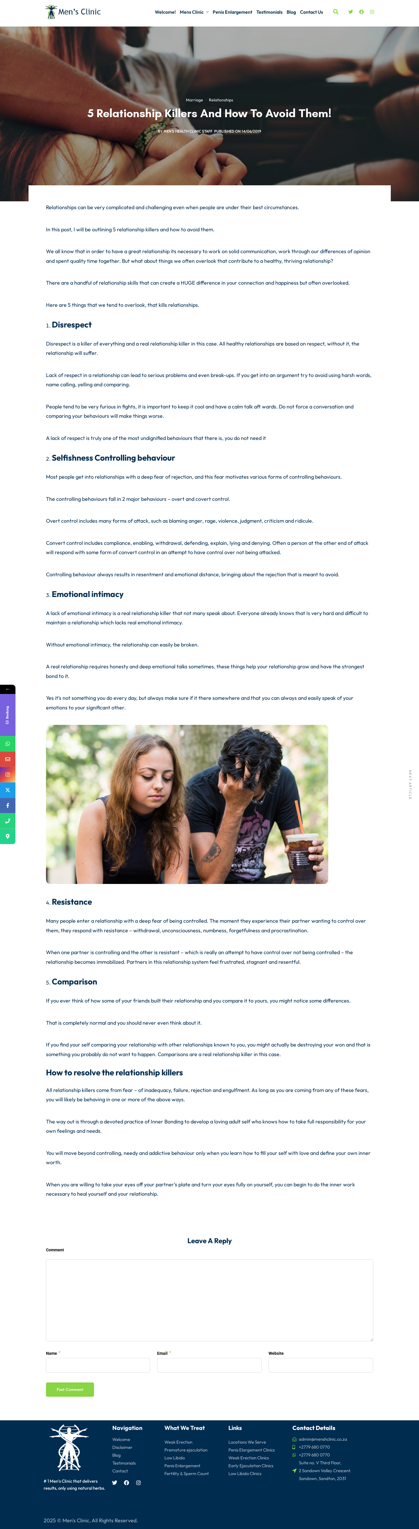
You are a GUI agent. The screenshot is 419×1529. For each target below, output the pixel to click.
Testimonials (269, 12)
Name (51, 1353)
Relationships (221, 100)
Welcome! (165, 12)
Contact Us (311, 12)
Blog (291, 12)
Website (276, 1353)
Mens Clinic (192, 12)
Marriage (194, 100)
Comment (55, 1250)
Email (162, 1353)
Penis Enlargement (232, 12)
